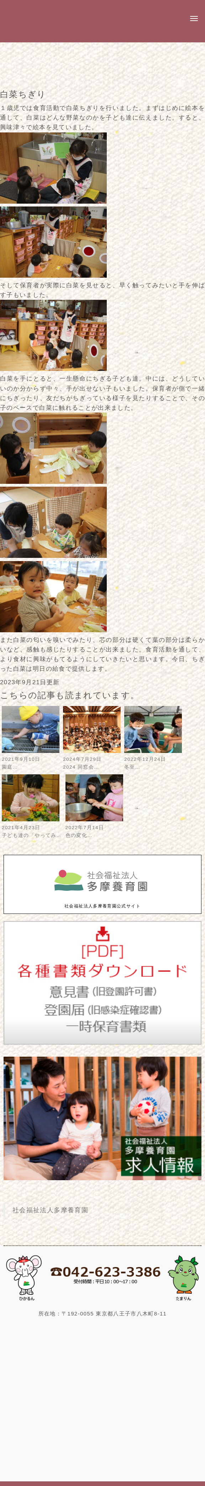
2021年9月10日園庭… (30, 759)
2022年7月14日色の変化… (94, 827)
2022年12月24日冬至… (153, 759)
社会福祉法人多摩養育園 (50, 1210)
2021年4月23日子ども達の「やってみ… (32, 827)
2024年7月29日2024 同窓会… (92, 759)
